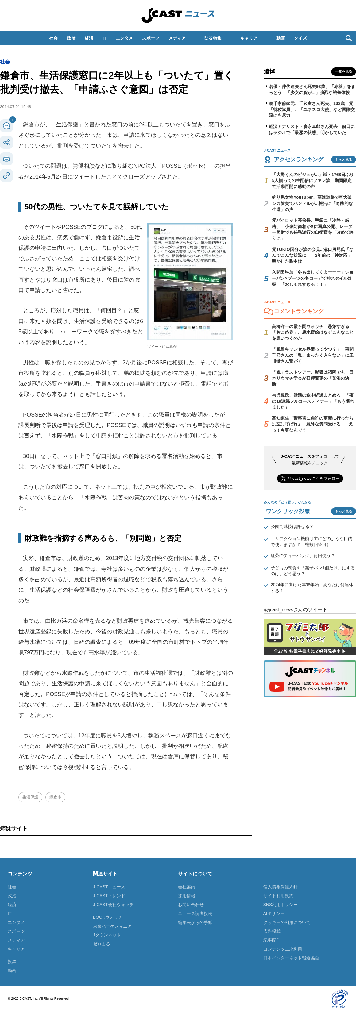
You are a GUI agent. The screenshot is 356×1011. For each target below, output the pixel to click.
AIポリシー (273, 913)
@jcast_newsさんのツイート (295, 609)
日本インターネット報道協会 (291, 957)
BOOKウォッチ (107, 917)
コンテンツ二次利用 (282, 949)
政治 (71, 38)
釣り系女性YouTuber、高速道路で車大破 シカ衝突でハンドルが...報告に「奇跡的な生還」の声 (314, 203)
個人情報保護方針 (280, 886)
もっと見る (343, 159)
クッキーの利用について (287, 922)
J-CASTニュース (109, 886)
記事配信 (272, 940)
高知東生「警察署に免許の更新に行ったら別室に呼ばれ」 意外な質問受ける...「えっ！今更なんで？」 (313, 424)
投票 (12, 961)
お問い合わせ (191, 904)
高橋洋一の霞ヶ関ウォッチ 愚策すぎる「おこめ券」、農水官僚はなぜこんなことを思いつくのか (313, 332)
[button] (7, 38)
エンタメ (124, 38)
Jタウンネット (107, 934)
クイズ (300, 38)
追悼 (269, 71)
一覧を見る (343, 71)
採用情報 (186, 895)
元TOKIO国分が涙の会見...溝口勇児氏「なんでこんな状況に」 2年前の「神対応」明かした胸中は (313, 255)
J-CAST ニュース (178, 15)
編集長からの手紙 (195, 922)
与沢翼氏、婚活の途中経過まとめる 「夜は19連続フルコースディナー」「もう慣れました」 (313, 401)
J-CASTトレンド (109, 895)
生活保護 (30, 797)
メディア (177, 38)
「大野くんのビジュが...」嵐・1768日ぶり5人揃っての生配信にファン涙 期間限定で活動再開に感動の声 (313, 180)
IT (104, 38)
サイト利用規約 (278, 895)
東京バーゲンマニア (112, 926)
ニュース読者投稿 (195, 913)
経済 (89, 38)
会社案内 (186, 886)
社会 (53, 38)
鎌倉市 (55, 797)
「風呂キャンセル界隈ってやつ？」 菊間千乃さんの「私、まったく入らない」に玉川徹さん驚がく (313, 355)
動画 (280, 38)
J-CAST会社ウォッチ (113, 904)
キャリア (248, 38)
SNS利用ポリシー (280, 904)
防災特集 (213, 38)
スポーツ (150, 38)
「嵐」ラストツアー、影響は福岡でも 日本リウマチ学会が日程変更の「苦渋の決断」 (313, 378)
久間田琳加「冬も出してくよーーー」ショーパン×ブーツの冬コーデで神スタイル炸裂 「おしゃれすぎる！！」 (313, 278)
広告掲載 (272, 931)
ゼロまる (101, 943)
